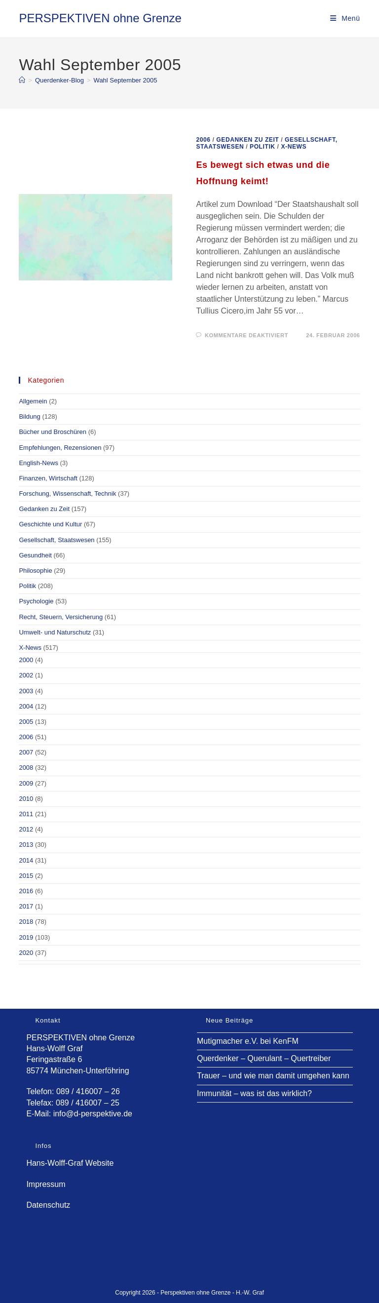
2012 (26, 829)
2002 (26, 675)
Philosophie (35, 570)
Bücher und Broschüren (52, 431)
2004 (26, 706)
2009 (26, 783)
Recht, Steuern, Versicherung (61, 617)
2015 (26, 875)
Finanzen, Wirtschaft (48, 478)
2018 (26, 921)
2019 (26, 937)
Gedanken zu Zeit (247, 139)
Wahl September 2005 (125, 80)
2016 (26, 891)
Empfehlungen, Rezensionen (60, 447)
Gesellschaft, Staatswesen (56, 540)
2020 (26, 952)
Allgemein (33, 401)
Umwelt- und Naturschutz (55, 632)
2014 (26, 860)
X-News (293, 146)
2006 (203, 139)
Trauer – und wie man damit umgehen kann (273, 1075)
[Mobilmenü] (345, 18)
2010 (26, 798)
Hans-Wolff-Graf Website (70, 1163)
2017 (26, 906)
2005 (26, 721)
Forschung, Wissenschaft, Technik (67, 493)
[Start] (22, 80)
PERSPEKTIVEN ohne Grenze (100, 18)
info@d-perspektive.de (92, 1113)
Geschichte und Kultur (50, 524)
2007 (26, 752)
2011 (26, 814)
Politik (262, 146)
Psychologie (36, 601)
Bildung (29, 416)
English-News (38, 463)
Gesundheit (35, 555)
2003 (26, 691)
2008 (26, 767)
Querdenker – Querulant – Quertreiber (264, 1058)
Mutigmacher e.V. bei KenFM (248, 1041)
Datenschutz (48, 1205)
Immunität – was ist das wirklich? (254, 1093)
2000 (26, 660)
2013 (26, 844)
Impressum (45, 1184)
